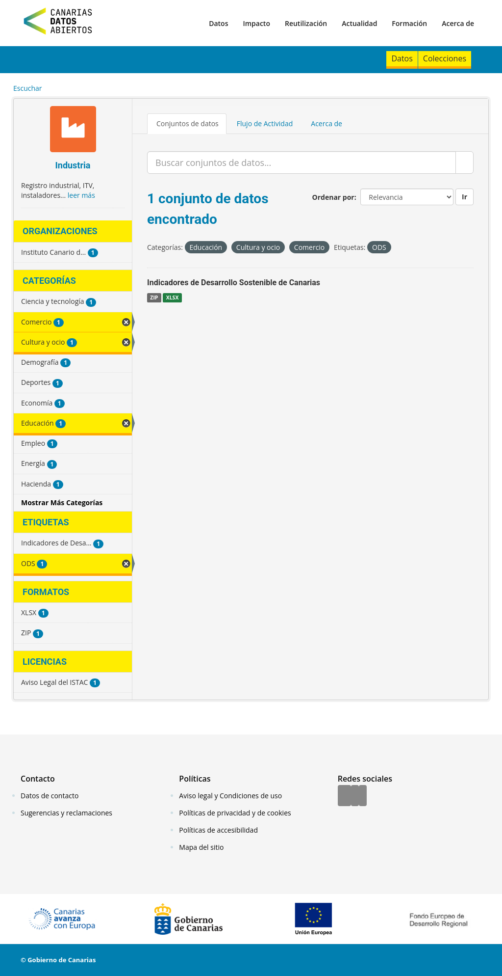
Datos (218, 23)
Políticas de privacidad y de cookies (235, 812)
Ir (464, 196)
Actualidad (359, 23)
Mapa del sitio (201, 847)
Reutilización (306, 23)
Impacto (256, 23)
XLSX (172, 297)
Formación (409, 23)
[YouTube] (363, 796)
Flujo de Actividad (265, 123)
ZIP (154, 297)
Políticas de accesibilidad (218, 830)
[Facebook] (344, 796)
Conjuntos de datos (187, 123)
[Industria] (73, 130)
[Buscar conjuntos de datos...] (301, 162)
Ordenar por (333, 197)
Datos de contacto (49, 795)
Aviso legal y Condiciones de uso (230, 795)
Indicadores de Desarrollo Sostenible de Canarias (233, 282)
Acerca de (458, 23)
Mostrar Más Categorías (61, 502)
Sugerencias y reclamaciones (66, 812)
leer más (81, 195)
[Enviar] (464, 162)
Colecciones (444, 58)
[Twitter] (355, 796)
